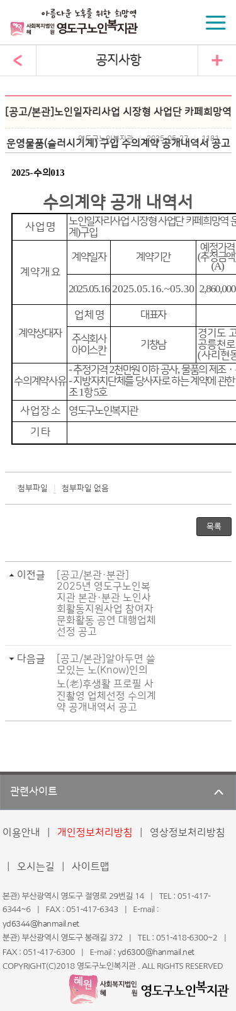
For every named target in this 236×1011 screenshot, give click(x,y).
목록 (214, 526)
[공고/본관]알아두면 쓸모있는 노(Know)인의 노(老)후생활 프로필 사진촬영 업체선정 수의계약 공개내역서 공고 (106, 683)
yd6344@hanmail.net (41, 924)
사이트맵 (91, 866)
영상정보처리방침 (187, 832)
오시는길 (36, 866)
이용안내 (21, 832)
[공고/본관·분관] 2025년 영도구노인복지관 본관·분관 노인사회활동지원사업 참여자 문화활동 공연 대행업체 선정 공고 (106, 603)
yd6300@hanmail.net (156, 952)
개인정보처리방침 (95, 832)
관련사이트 (33, 791)
